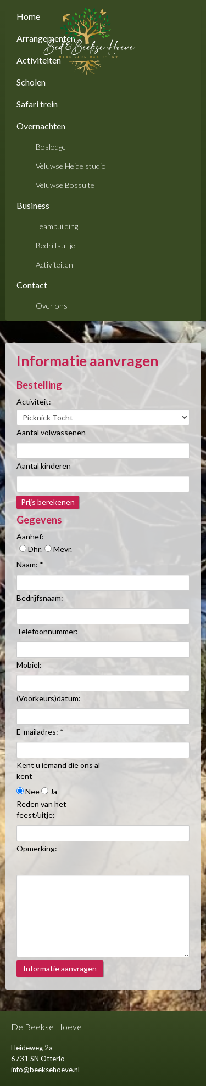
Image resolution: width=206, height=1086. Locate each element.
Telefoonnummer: (47, 631)
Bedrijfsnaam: (39, 597)
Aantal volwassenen (51, 432)
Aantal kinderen (43, 465)
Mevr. (58, 549)
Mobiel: (29, 664)
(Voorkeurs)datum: (48, 698)
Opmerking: (36, 848)
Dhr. (30, 549)
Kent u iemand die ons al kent (58, 770)
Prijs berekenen (48, 502)
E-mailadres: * (40, 731)
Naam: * (29, 564)
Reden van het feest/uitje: (41, 809)
